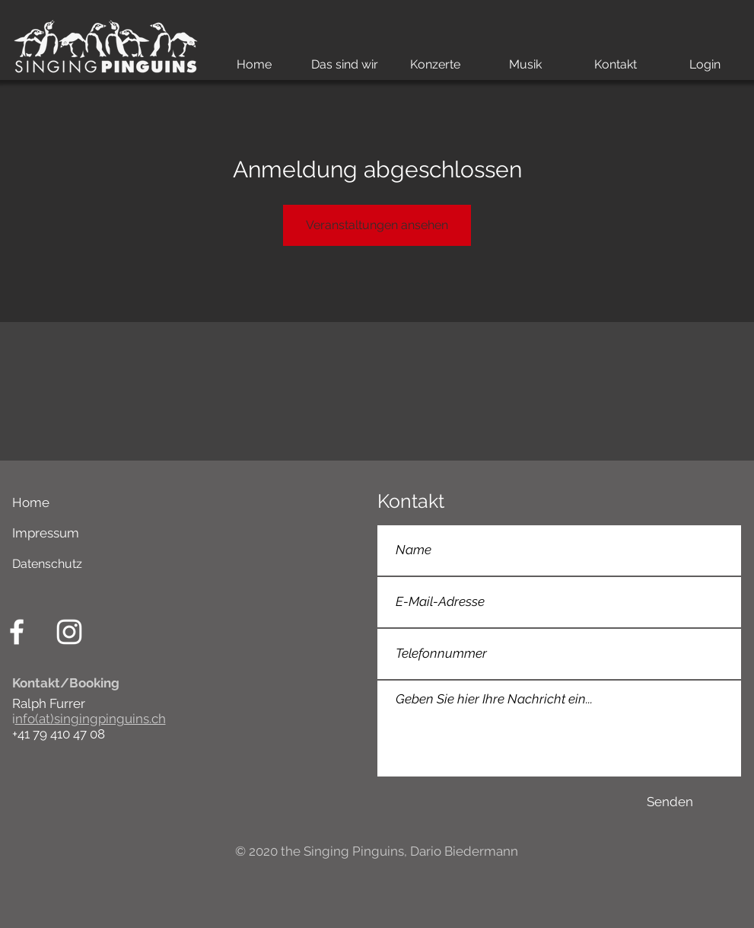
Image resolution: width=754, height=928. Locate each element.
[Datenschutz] (189, 564)
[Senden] (670, 802)
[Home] (189, 503)
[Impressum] (182, 533)
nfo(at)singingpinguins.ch (90, 718)
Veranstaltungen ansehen (377, 225)
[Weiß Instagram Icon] (69, 632)
